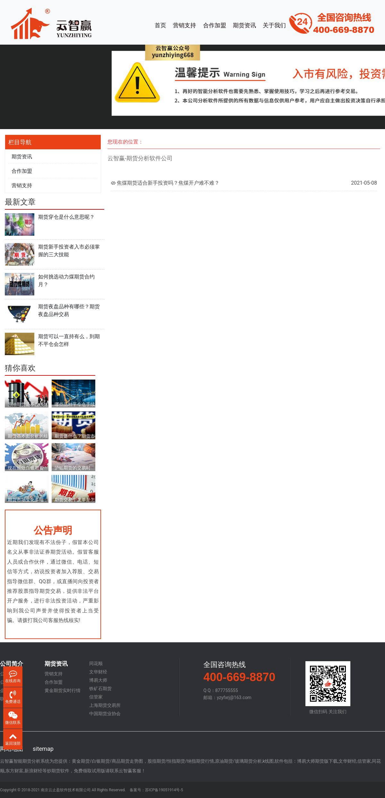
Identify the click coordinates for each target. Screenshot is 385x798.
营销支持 (184, 25)
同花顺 (96, 663)
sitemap (43, 748)
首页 (160, 25)
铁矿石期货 (100, 688)
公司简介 (11, 663)
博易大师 (98, 680)
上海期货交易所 (105, 705)
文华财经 (98, 672)
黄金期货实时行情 (63, 690)
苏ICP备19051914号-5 (164, 790)
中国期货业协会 (105, 713)
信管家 (96, 697)
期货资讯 (244, 25)
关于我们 (274, 25)
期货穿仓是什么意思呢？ (66, 217)
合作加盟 (214, 25)
